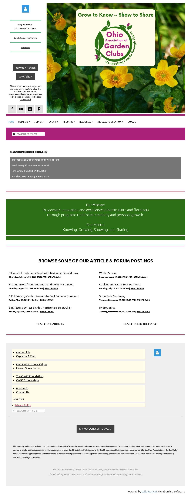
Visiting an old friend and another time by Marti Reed (41, 284)
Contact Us (22, 392)
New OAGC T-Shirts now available (29, 171)
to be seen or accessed (30, 98)
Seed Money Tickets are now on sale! (30, 165)
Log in (25, 9)
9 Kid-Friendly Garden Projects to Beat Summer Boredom (43, 296)
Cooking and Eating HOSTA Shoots (120, 284)
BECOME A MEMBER (26, 67)
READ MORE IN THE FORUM (141, 323)
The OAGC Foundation (29, 376)
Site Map (18, 398)
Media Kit (22, 388)
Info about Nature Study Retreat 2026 (30, 176)
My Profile (25, 47)
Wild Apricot (149, 491)
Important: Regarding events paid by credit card (35, 159)
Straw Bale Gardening (112, 296)
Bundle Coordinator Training (25, 38)
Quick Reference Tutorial (25, 28)
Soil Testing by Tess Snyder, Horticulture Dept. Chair (40, 307)
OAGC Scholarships (27, 380)
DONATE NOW (26, 76)
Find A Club (23, 352)
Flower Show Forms (28, 368)
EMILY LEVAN (54, 276)
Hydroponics (107, 307)
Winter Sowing (108, 272)
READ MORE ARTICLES (50, 323)
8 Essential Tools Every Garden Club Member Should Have (44, 272)
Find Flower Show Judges (31, 364)
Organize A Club (26, 356)
